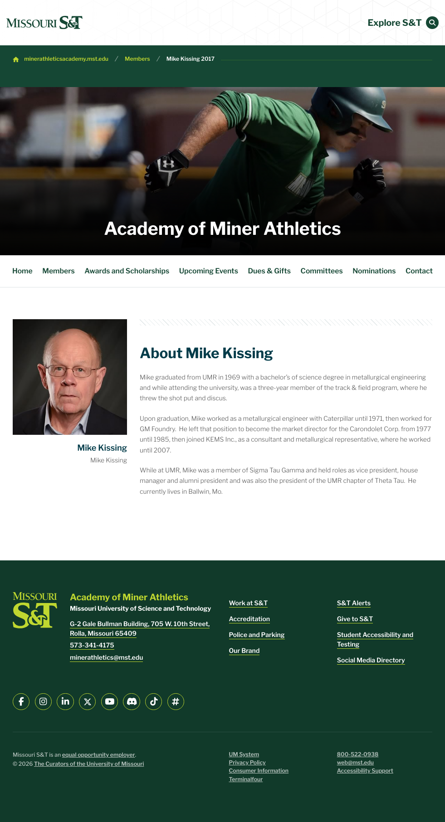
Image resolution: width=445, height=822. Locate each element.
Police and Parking (257, 635)
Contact (419, 271)
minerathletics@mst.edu (106, 657)
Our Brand (244, 651)
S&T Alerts (354, 603)
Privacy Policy (247, 762)
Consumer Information (259, 771)
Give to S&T (355, 619)
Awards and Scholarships (126, 271)
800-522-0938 (358, 754)
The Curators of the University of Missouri (89, 764)
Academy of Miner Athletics (222, 228)
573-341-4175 (92, 645)
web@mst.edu (355, 762)
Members (137, 59)
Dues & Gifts (269, 271)
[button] (432, 22)
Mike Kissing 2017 (190, 59)
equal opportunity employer (98, 755)
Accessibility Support (365, 771)
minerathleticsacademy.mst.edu (66, 59)
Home (22, 271)
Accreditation (249, 619)
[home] (44, 22)
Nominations (374, 271)
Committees (322, 271)
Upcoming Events (208, 271)
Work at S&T (248, 603)
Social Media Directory (371, 660)
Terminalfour (246, 779)
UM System (244, 754)
